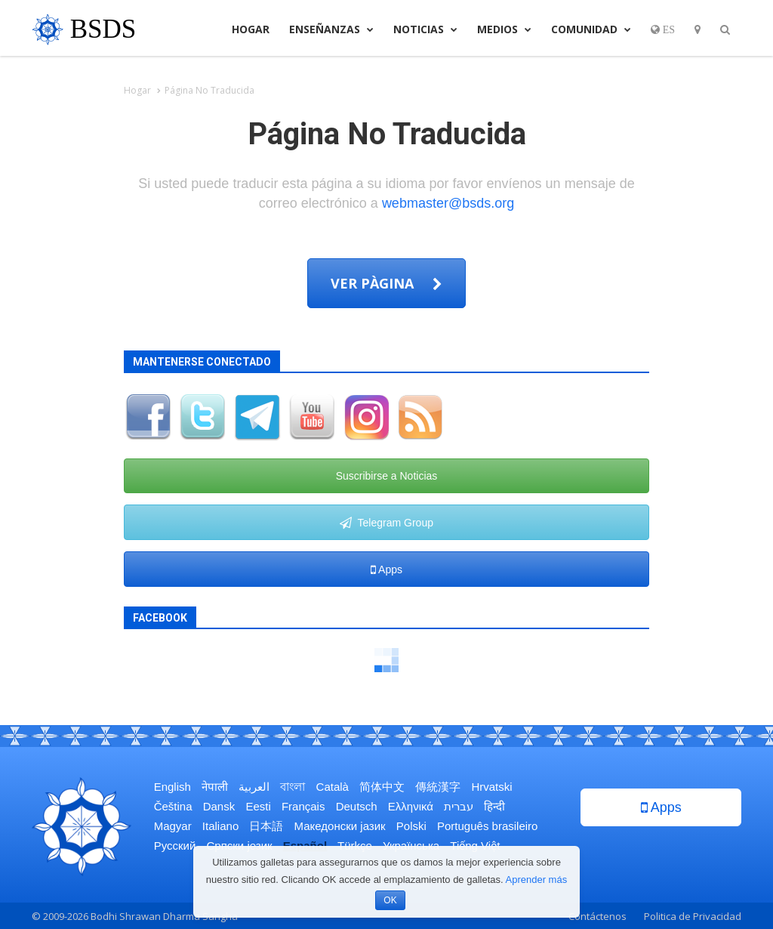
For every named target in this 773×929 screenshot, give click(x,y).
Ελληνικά (410, 806)
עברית (458, 806)
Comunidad (591, 29)
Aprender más (537, 879)
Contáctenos (597, 916)
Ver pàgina (386, 283)
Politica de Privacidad (692, 916)
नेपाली (215, 786)
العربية (254, 786)
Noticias (425, 29)
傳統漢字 (437, 786)
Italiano (220, 825)
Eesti (257, 806)
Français (303, 806)
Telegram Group (386, 523)
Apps (386, 569)
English (172, 786)
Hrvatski (491, 786)
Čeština (173, 806)
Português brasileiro (487, 825)
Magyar (173, 825)
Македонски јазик (340, 825)
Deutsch (356, 806)
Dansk (219, 806)
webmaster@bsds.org (448, 203)
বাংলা (292, 786)
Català (332, 786)
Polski (411, 825)
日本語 (266, 825)
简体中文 (382, 786)
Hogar (250, 29)
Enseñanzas (331, 29)
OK (389, 900)
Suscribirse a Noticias (387, 476)
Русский (175, 845)
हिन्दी (494, 806)
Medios (504, 29)
